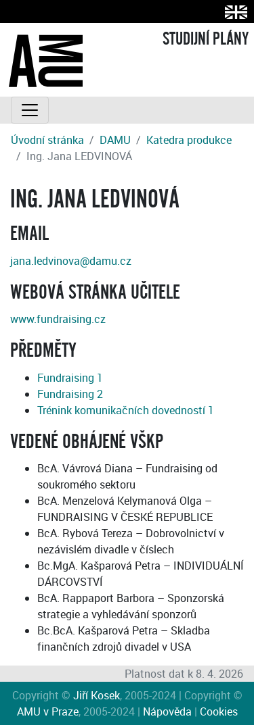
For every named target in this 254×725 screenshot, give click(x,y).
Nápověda (167, 711)
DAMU (115, 139)
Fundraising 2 (70, 393)
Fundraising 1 (70, 377)
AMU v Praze (48, 711)
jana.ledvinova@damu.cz (70, 260)
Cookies (219, 711)
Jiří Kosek (96, 695)
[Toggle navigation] (30, 110)
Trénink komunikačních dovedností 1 (125, 410)
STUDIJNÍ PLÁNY (206, 39)
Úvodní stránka (47, 139)
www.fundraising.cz (58, 318)
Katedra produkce (189, 139)
